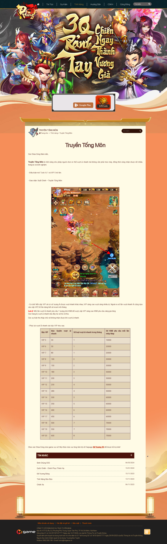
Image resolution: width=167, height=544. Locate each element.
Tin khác (42, 455)
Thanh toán (87, 523)
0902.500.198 (48, 540)
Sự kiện (63, 4)
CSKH (110, 4)
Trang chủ (43, 133)
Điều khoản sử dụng (46, 523)
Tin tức (49, 4)
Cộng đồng (125, 4)
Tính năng (79, 4)
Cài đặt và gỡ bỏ (63, 523)
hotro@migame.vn (65, 540)
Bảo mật (76, 523)
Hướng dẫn (96, 4)
